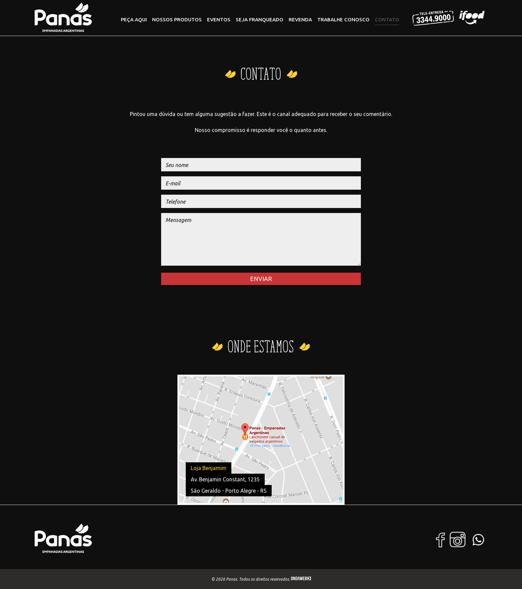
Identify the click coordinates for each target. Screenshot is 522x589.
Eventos (218, 19)
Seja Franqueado (259, 19)
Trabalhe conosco (343, 19)
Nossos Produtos (177, 19)
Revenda (300, 19)
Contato (387, 19)
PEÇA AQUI (134, 19)
